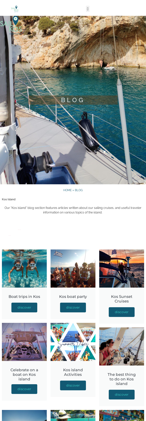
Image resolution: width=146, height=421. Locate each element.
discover (24, 307)
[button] (88, 9)
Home (67, 190)
